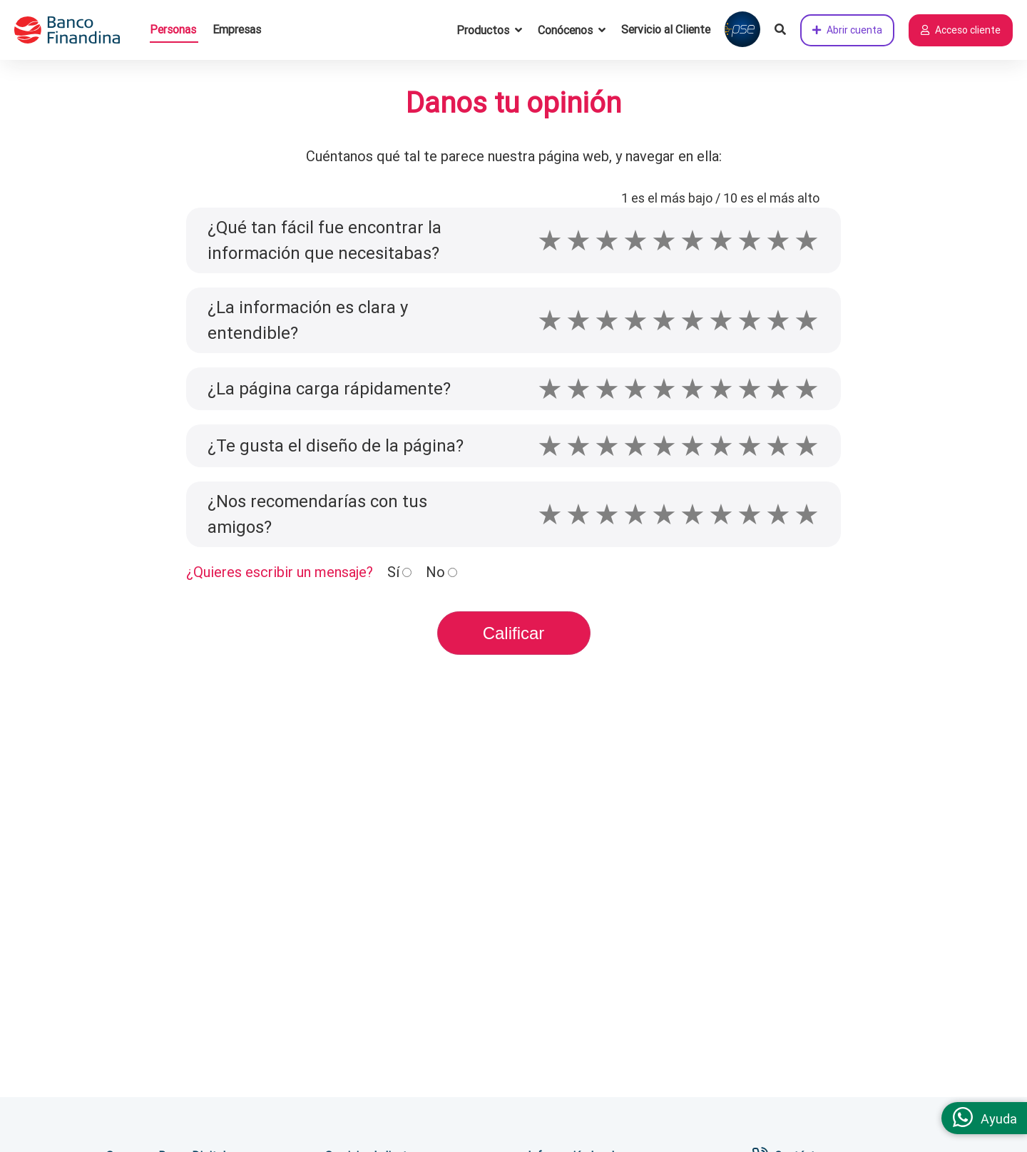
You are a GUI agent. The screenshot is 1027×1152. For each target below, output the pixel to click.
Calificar (514, 633)
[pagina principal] (75, 30)
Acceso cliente (961, 30)
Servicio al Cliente (665, 29)
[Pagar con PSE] (742, 30)
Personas (173, 29)
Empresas (237, 29)
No (435, 572)
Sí (393, 572)
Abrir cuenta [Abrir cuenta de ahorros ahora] (847, 30)
